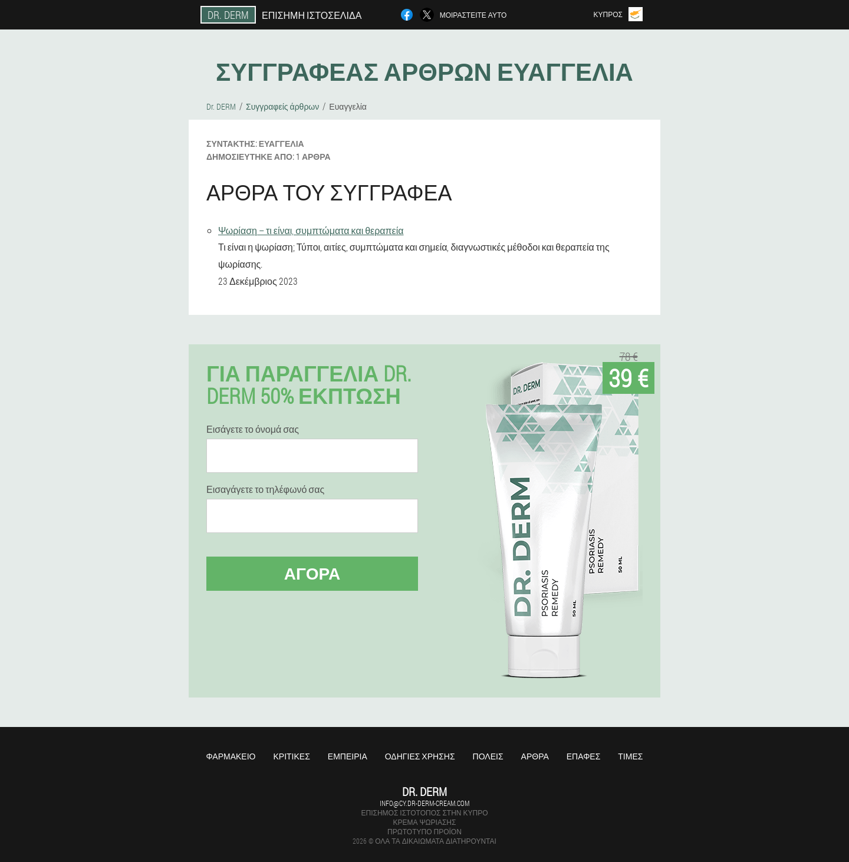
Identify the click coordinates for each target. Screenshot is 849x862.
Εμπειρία (347, 756)
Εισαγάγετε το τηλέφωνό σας (265, 489)
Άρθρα (535, 756)
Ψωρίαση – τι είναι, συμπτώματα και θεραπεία (311, 230)
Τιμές (630, 756)
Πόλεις (488, 756)
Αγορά (312, 573)
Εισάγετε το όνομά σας (252, 429)
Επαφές (584, 756)
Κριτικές (291, 756)
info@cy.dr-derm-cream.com (424, 803)
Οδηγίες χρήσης (420, 756)
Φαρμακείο (231, 756)
